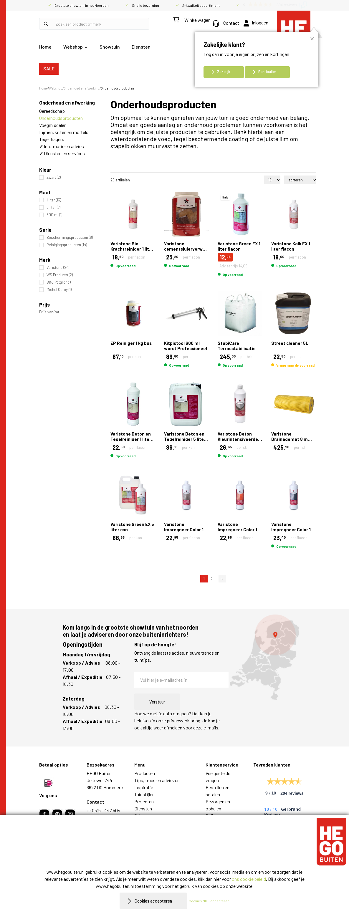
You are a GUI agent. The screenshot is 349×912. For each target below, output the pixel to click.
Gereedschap (52, 111)
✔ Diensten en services (62, 153)
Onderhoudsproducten (61, 118)
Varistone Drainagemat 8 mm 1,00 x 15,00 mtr (291, 439)
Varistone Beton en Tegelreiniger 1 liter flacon (130, 439)
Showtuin (110, 46)
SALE (48, 68)
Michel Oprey (59, 289)
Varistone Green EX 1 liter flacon (239, 246)
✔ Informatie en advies (61, 146)
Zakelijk (223, 71)
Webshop (73, 46)
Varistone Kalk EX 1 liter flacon (290, 246)
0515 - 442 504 (106, 810)
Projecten (144, 801)
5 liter (53, 207)
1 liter (54, 200)
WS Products (60, 275)
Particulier (267, 71)
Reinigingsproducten (67, 245)
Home (45, 46)
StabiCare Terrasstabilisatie (237, 345)
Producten (144, 773)
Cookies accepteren (153, 900)
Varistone (58, 267)
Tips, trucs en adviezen (157, 780)
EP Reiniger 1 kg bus (131, 343)
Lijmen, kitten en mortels (63, 132)
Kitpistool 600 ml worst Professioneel (185, 345)
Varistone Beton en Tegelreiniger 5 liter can (185, 439)
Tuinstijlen (144, 794)
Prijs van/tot (49, 312)
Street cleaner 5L (289, 343)
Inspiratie (143, 787)
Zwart (54, 177)
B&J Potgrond (60, 282)
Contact (226, 23)
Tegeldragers (51, 139)
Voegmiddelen (53, 125)
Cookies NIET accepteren (211, 901)
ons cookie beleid (249, 879)
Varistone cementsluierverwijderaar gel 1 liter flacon (191, 249)
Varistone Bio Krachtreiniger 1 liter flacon (131, 249)
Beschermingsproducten (70, 237)
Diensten (141, 46)
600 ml (54, 215)
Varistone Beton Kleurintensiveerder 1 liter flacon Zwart (239, 439)
